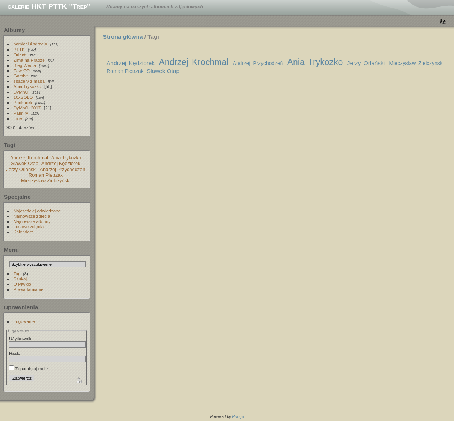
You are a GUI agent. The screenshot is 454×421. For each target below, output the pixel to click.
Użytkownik (20, 338)
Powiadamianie (29, 289)
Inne (18, 118)
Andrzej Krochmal (29, 158)
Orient (20, 54)
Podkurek (23, 102)
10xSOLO (23, 97)
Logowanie (24, 321)
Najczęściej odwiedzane (37, 210)
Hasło (14, 353)
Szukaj (20, 278)
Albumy (14, 30)
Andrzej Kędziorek (60, 163)
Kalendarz (23, 231)
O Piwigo (22, 284)
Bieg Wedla (25, 65)
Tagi (18, 273)
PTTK (19, 49)
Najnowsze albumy (32, 221)
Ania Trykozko (27, 86)
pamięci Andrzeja (30, 43)
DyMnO (21, 91)
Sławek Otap (24, 163)
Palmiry (21, 113)
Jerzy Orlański (21, 169)
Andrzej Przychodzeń (62, 169)
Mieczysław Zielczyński (46, 180)
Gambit (21, 75)
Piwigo (238, 416)
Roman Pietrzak (46, 175)
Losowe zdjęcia (29, 226)
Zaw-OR (22, 70)
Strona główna (123, 36)
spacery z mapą (29, 81)
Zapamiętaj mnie (28, 368)
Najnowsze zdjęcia (32, 216)
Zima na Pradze (29, 60)
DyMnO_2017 (27, 107)
